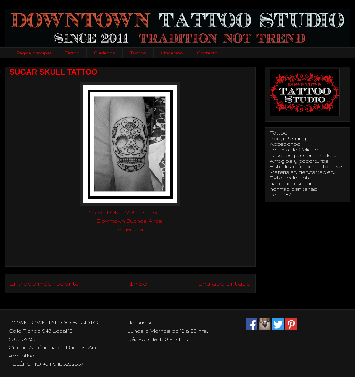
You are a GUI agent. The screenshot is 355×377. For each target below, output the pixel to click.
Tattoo (72, 53)
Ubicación (172, 53)
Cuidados (104, 53)
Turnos (138, 53)
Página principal (34, 53)
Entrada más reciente (44, 283)
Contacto (207, 53)
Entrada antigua (224, 283)
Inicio (138, 283)
